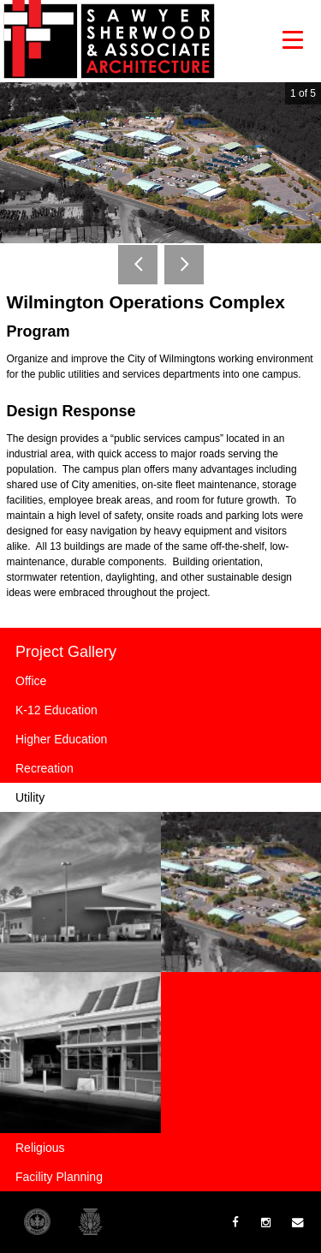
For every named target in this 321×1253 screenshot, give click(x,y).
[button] (293, 40)
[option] (160, 162)
